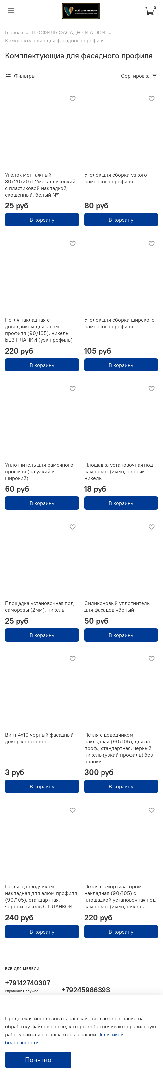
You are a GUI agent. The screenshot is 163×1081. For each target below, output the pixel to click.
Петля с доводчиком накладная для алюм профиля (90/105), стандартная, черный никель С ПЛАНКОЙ (41, 896)
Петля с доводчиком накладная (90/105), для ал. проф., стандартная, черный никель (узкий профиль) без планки (118, 748)
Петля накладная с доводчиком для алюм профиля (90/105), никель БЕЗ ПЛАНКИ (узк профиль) (39, 329)
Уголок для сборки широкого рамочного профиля (119, 323)
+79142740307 (27, 982)
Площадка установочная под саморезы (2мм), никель (39, 606)
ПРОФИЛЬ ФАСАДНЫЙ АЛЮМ (68, 32)
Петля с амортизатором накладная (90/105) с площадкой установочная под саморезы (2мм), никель (120, 896)
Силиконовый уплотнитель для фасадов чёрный (117, 606)
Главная (14, 32)
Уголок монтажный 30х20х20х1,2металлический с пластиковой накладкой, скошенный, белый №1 (40, 184)
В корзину (42, 219)
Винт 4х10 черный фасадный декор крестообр (39, 738)
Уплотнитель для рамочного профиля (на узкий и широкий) (39, 471)
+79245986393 (86, 989)
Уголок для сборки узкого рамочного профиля (115, 178)
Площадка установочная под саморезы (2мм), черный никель (118, 471)
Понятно (38, 1059)
